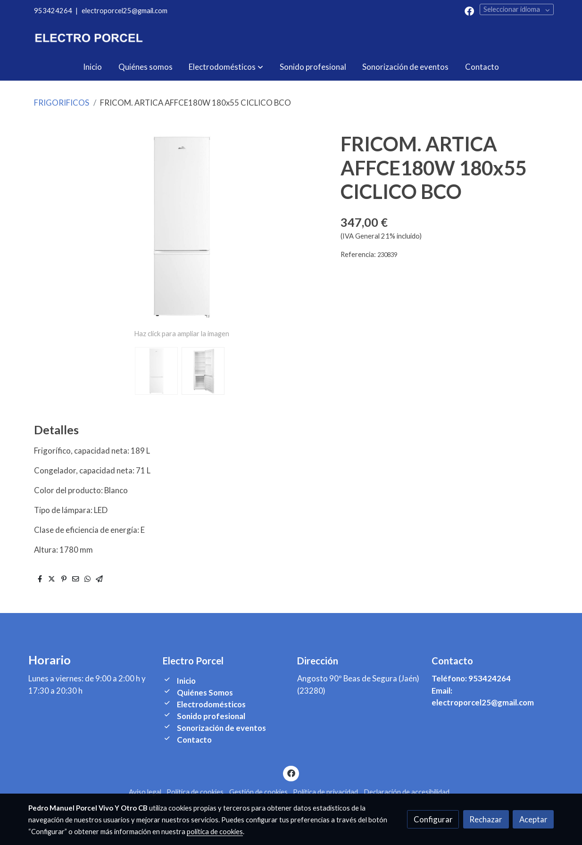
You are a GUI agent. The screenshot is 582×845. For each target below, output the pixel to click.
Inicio (186, 681)
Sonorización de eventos (221, 728)
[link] (88, 37)
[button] (226, 67)
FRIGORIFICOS (61, 103)
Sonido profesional (211, 716)
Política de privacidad (325, 792)
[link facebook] (469, 10)
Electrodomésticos (211, 704)
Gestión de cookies (258, 792)
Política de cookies (195, 792)
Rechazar (485, 819)
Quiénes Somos (205, 692)
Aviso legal (145, 792)
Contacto (194, 740)
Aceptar (533, 819)
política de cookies (215, 832)
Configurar (433, 819)
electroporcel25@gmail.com (124, 11)
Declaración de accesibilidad (406, 792)
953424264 (53, 11)
